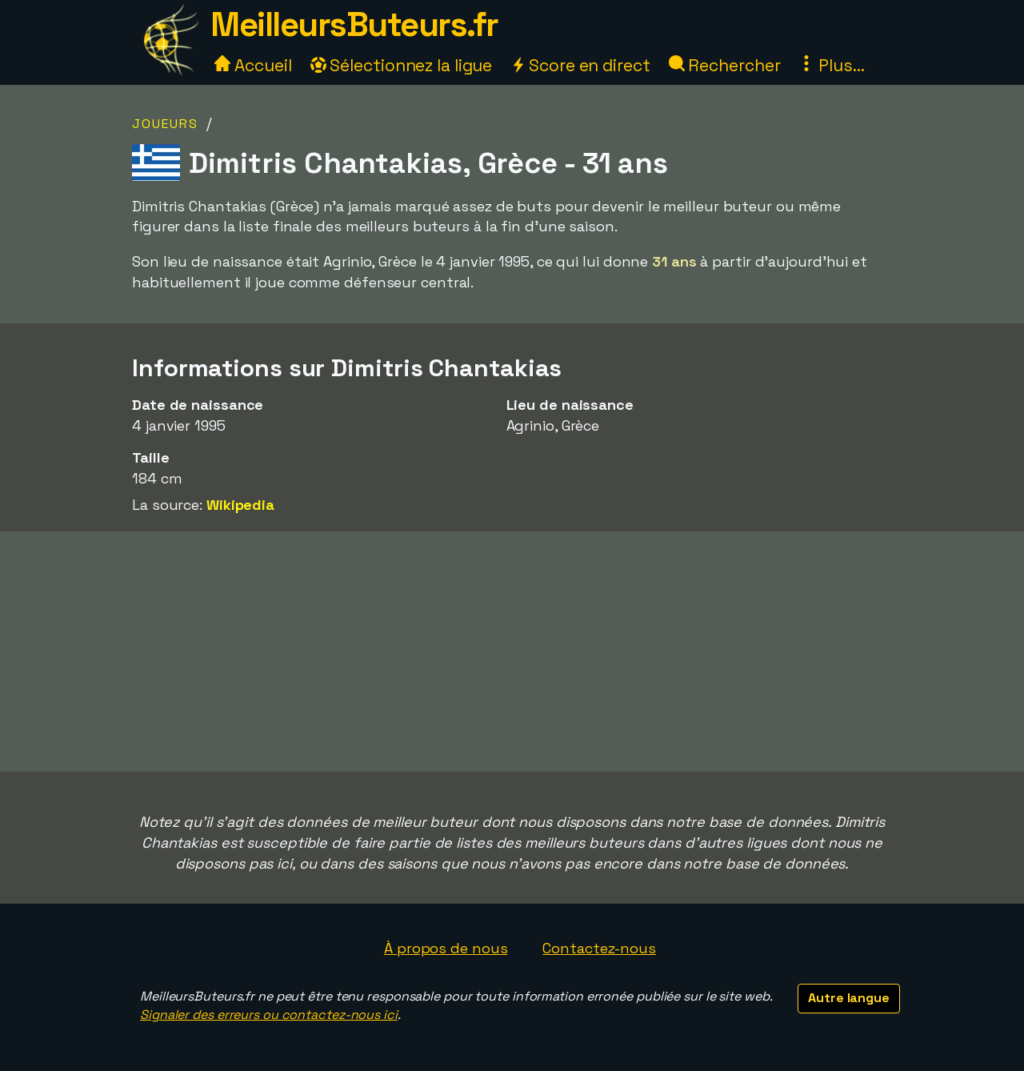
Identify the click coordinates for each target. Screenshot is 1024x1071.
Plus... (831, 65)
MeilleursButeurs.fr (354, 24)
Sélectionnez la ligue (401, 65)
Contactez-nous (599, 948)
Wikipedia (240, 504)
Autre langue (849, 997)
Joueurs (165, 123)
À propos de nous (445, 948)
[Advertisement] (512, 652)
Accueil (252, 65)
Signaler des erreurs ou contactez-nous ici (269, 1014)
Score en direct (580, 65)
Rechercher (725, 65)
